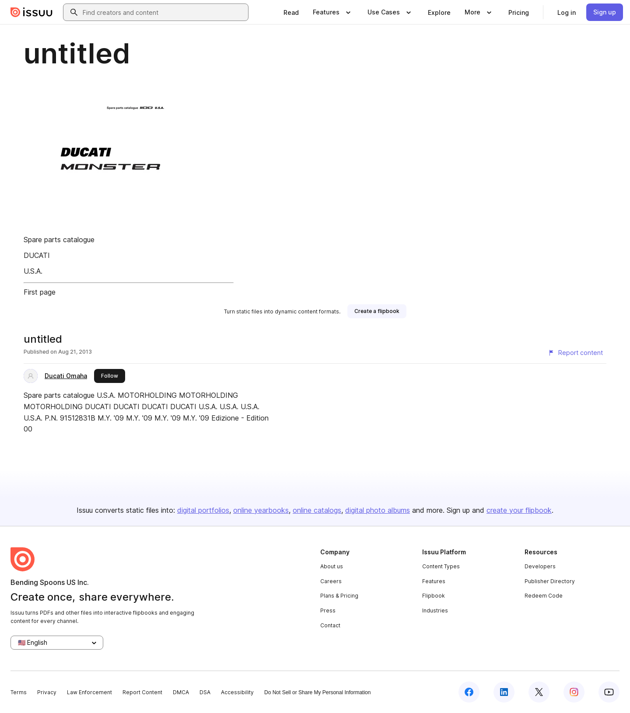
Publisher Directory (550, 581)
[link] (291, 12)
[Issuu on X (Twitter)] (539, 692)
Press (328, 610)
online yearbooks (261, 510)
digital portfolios (203, 510)
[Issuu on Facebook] (469, 692)
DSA (205, 692)
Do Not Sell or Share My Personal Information (317, 692)
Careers (331, 581)
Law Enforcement (89, 692)
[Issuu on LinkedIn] (504, 692)
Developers (540, 566)
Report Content (142, 692)
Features (433, 581)
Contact (330, 625)
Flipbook (433, 595)
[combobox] (164, 12)
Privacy (46, 692)
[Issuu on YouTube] (609, 692)
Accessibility (237, 692)
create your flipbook (519, 510)
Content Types (441, 566)
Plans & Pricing (339, 595)
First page (40, 292)
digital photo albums (377, 510)
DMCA (181, 692)
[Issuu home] (31, 12)
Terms (18, 692)
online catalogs (317, 510)
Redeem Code (544, 595)
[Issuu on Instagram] (574, 692)
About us (331, 566)
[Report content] (575, 353)
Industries (435, 610)
